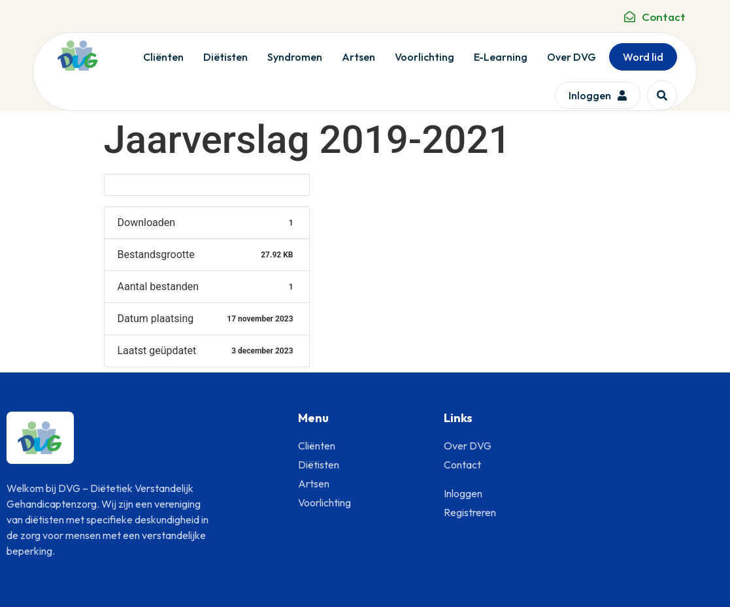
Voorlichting (424, 56)
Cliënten (163, 56)
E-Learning (500, 56)
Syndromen (294, 56)
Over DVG (571, 56)
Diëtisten (225, 56)
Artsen (358, 56)
